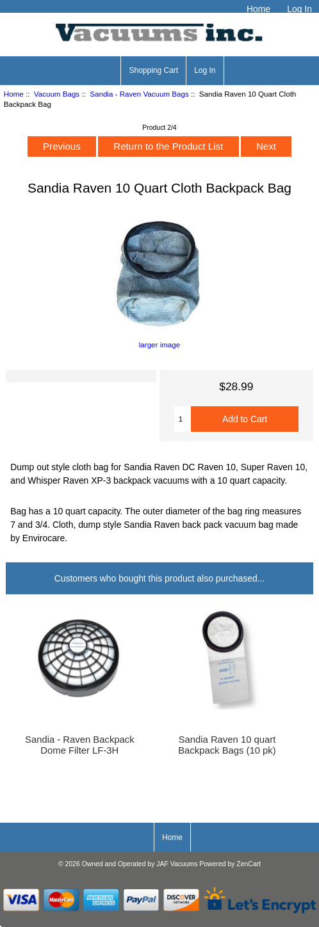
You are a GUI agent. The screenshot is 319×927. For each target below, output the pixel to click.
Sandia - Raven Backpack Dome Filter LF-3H (80, 744)
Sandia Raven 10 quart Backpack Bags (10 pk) (226, 744)
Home (258, 9)
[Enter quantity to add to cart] (182, 419)
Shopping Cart (153, 70)
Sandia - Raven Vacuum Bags (139, 94)
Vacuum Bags (56, 94)
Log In (299, 9)
